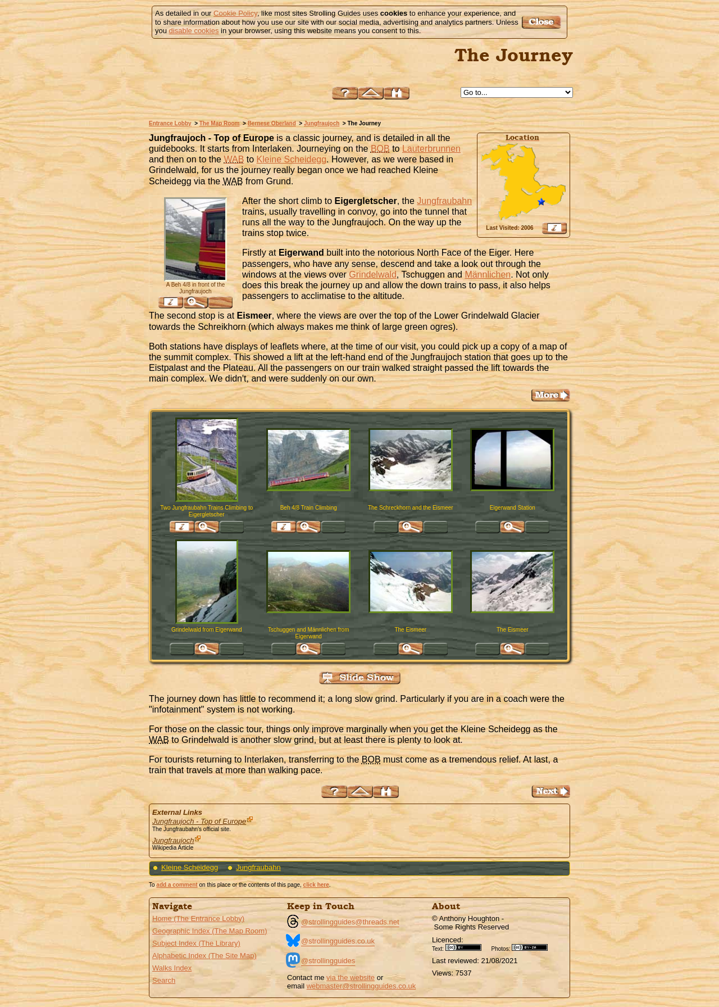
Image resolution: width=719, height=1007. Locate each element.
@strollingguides (328, 960)
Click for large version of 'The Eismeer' (410, 649)
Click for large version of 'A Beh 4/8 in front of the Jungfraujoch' (195, 302)
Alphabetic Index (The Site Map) (204, 955)
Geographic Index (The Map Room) (209, 931)
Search (163, 980)
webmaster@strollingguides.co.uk (361, 986)
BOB (380, 148)
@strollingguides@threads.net (350, 922)
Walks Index (172, 968)
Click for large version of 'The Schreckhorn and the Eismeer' (410, 527)
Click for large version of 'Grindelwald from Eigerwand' (206, 649)
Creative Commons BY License (467, 947)
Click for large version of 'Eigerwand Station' (512, 527)
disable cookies (194, 30)
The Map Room (219, 123)
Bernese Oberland (272, 123)
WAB (234, 159)
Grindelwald (372, 274)
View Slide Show (360, 678)
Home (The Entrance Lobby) (198, 918)
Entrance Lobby (170, 123)
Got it (543, 22)
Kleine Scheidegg (292, 159)
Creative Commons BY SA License (534, 947)
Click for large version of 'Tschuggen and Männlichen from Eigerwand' (308, 649)
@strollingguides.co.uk (338, 941)
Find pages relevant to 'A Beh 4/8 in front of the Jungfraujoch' (170, 302)
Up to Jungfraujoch (371, 93)
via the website (350, 977)
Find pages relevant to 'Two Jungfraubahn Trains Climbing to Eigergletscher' (182, 527)
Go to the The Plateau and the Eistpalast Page (550, 395)
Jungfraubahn (444, 201)
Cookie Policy (235, 13)
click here (316, 885)
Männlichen (488, 274)
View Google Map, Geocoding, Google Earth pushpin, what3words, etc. (554, 228)
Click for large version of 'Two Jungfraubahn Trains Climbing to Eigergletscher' (206, 527)
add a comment (176, 885)
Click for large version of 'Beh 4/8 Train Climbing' (308, 527)
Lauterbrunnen (431, 148)
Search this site (396, 93)
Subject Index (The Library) (196, 943)
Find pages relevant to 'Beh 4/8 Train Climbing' (283, 527)
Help (345, 93)
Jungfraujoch (321, 123)
